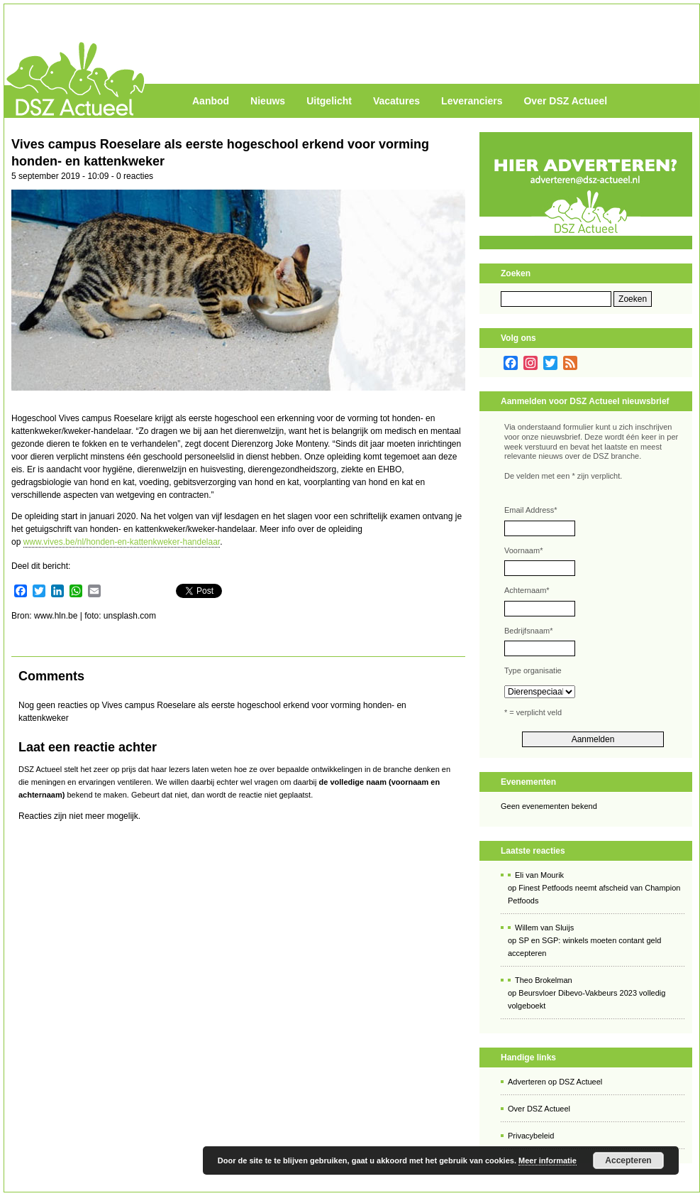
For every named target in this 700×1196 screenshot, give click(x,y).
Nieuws (267, 101)
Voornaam (523, 550)
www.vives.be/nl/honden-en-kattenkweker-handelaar (122, 542)
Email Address (530, 510)
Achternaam (527, 590)
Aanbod (210, 101)
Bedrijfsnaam (528, 630)
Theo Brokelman (543, 980)
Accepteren (628, 1160)
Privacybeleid (531, 1135)
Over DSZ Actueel (565, 101)
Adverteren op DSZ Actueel (555, 1081)
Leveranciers (471, 101)
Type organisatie (533, 670)
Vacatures (396, 101)
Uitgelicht (329, 101)
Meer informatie (547, 1160)
